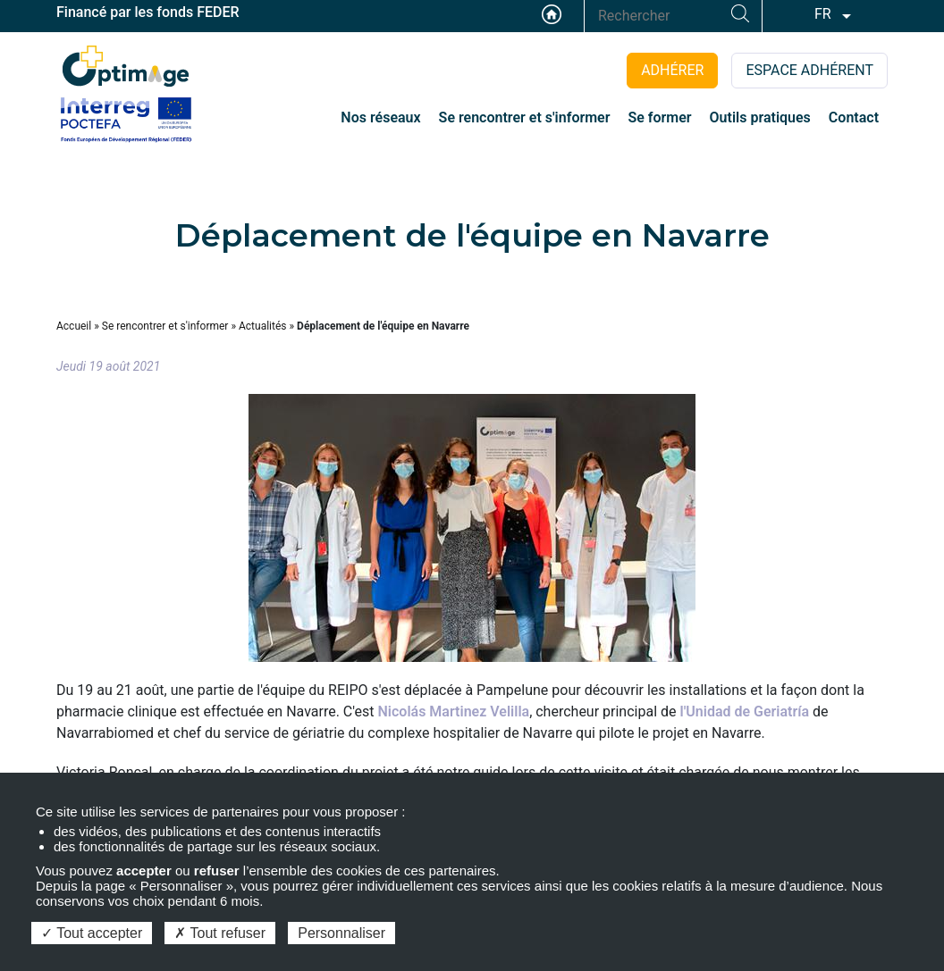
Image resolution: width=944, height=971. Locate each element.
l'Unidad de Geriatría (745, 711)
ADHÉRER (672, 70)
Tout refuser (220, 933)
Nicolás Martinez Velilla (454, 711)
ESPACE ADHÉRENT (809, 70)
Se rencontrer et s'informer (165, 326)
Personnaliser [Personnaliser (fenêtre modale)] (341, 933)
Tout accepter (91, 933)
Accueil (551, 14)
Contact (854, 117)
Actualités (263, 326)
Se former (659, 117)
